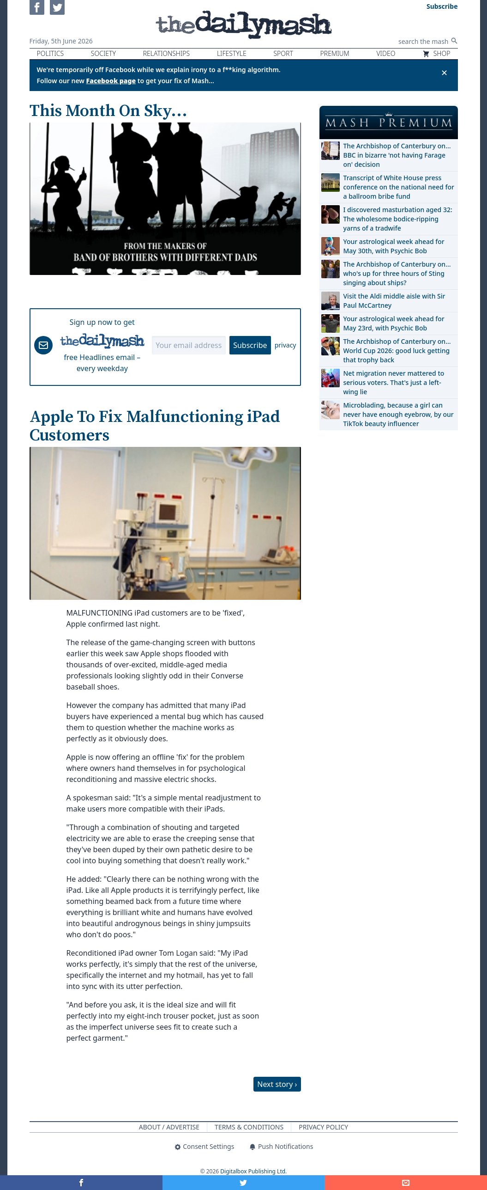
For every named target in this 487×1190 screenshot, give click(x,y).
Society (103, 53)
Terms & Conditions (249, 1127)
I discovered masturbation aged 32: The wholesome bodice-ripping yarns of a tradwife (397, 218)
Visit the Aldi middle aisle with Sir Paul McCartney (394, 301)
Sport (283, 53)
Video (385, 53)
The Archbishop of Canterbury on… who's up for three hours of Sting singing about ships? (397, 273)
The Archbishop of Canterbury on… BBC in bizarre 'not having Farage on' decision (397, 155)
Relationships (166, 53)
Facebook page (111, 80)
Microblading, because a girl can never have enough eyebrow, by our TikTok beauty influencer (398, 414)
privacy (285, 345)
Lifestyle (232, 53)
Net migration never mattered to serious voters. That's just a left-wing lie (394, 382)
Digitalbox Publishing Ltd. (253, 1171)
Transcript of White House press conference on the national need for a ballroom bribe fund (398, 187)
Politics (50, 53)
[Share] (406, 1182)
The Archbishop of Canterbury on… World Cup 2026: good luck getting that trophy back (397, 350)
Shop (436, 53)
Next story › (277, 1084)
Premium (334, 53)
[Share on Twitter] (243, 1182)
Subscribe (250, 345)
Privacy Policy (323, 1127)
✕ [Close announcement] (444, 72)
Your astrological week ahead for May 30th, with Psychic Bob (394, 246)
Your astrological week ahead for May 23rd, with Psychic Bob (394, 323)
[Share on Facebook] (81, 1182)
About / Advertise (169, 1127)
